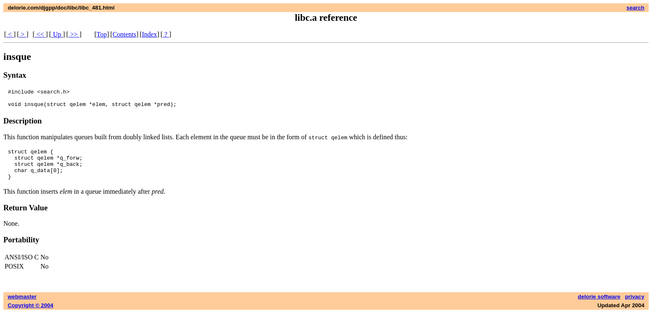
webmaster (22, 306)
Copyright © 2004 (30, 315)
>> (74, 34)
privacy (635, 306)
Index (149, 34)
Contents (124, 34)
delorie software (599, 306)
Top (101, 34)
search (636, 8)
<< (40, 34)
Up (57, 34)
